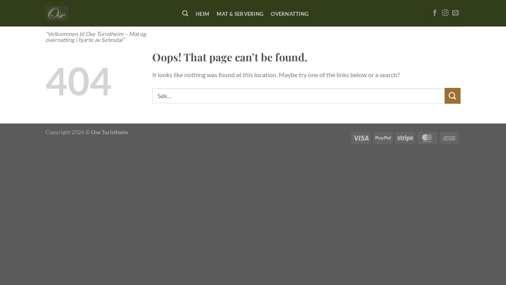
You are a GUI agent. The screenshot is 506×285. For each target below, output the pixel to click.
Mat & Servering (240, 14)
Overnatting (289, 14)
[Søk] (185, 13)
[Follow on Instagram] (445, 13)
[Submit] (453, 95)
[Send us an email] (455, 13)
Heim (202, 14)
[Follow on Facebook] (435, 13)
